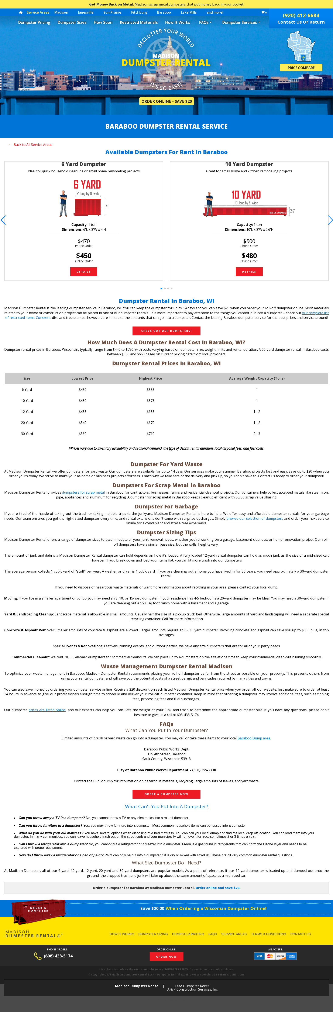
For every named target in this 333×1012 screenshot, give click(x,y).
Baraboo (164, 12)
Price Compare (301, 67)
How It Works (177, 22)
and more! (215, 12)
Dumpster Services (241, 22)
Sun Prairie (112, 12)
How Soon (103, 22)
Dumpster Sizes (72, 22)
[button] (3, 220)
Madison (61, 12)
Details (84, 271)
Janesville (85, 12)
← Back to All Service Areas (30, 144)
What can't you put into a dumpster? (166, 806)
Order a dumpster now (166, 794)
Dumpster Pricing (34, 22)
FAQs (204, 22)
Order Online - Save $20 (166, 101)
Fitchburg (139, 12)
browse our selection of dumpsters (254, 518)
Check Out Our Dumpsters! (166, 331)
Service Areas (234, 934)
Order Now (166, 957)
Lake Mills (189, 12)
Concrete (43, 317)
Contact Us (300, 934)
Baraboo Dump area (253, 738)
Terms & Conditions (268, 934)
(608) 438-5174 (58, 956)
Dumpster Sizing (153, 934)
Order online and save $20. (218, 888)
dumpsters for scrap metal (83, 492)
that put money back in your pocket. (166, 4)
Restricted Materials (139, 22)
